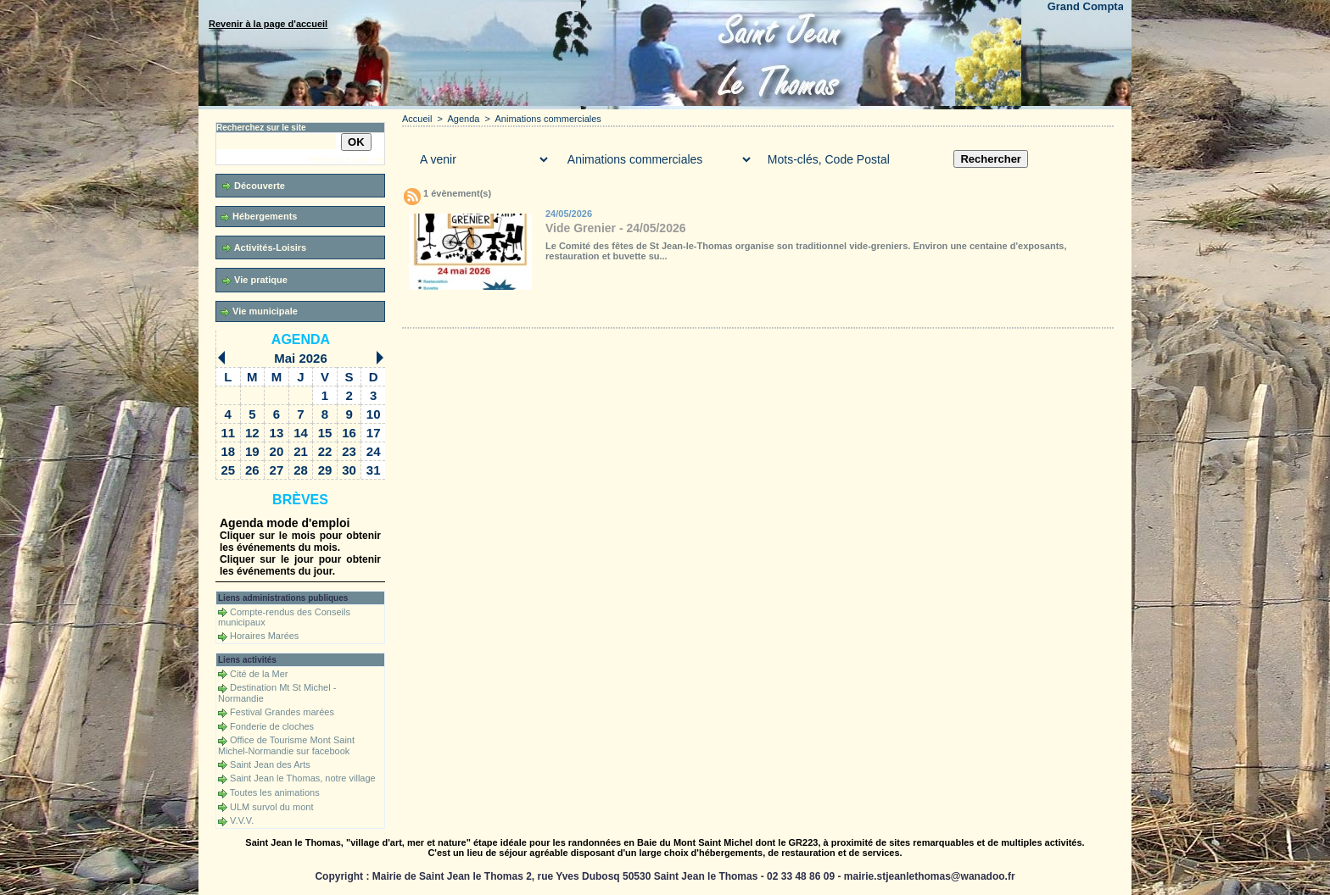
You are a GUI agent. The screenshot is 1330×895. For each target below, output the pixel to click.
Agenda (300, 339)
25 (228, 470)
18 (228, 451)
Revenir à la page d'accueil (268, 24)
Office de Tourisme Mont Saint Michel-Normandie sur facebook (286, 745)
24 (373, 451)
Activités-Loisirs (264, 247)
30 (349, 470)
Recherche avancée (346, 159)
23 (349, 451)
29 (325, 470)
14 (300, 432)
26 (252, 470)
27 (277, 470)
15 (325, 432)
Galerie (503, 311)
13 (277, 432)
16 (349, 432)
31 (373, 470)
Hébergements (259, 216)
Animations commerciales (548, 119)
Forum (676, 311)
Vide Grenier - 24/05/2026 (615, 228)
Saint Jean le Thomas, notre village (303, 778)
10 (373, 414)
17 (373, 432)
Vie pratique (255, 280)
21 (300, 451)
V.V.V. (242, 820)
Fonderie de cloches (272, 726)
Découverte (253, 186)
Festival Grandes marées (282, 712)
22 (325, 451)
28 (300, 470)
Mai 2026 (300, 358)
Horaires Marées (264, 636)
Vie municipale (259, 311)
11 (228, 432)
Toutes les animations (275, 792)
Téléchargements (599, 311)
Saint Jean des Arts (270, 764)
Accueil (417, 119)
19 (252, 451)
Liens (743, 311)
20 (277, 451)
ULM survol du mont (271, 807)
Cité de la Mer (259, 674)
